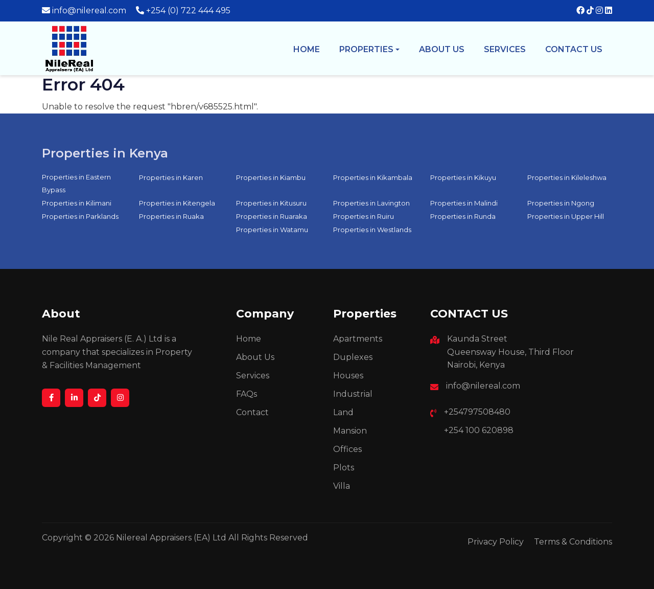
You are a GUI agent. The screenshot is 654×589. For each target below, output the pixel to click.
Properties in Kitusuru (271, 203)
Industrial (352, 394)
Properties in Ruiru (363, 216)
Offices (347, 449)
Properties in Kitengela (177, 203)
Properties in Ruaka (171, 216)
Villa (341, 486)
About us (441, 49)
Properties (366, 49)
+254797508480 (477, 412)
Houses (348, 375)
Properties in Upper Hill (565, 216)
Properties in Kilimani (76, 203)
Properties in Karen (171, 177)
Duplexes (352, 357)
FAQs (246, 394)
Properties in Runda (463, 216)
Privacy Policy (496, 542)
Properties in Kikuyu (463, 177)
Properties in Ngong (560, 203)
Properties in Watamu (272, 229)
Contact (252, 412)
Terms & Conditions (573, 542)
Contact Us (573, 49)
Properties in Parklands (80, 216)
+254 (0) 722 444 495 (188, 10)
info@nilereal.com (89, 10)
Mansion (350, 431)
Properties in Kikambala (372, 177)
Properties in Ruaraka (271, 216)
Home (306, 49)
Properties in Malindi (464, 203)
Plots (343, 467)
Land (343, 412)
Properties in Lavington (371, 203)
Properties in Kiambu (271, 177)
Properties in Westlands (372, 229)
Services (505, 49)
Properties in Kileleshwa (566, 177)
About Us (255, 357)
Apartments (357, 339)
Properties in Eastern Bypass (76, 183)
